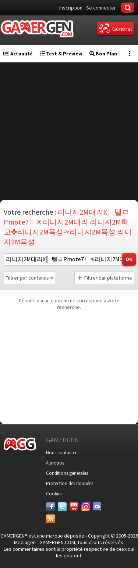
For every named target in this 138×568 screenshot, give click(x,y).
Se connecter (101, 7)
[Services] (50, 518)
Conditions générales (67, 473)
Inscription (70, 7)
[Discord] (97, 506)
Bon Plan (103, 53)
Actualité (18, 53)
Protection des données (69, 483)
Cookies (54, 494)
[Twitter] (62, 506)
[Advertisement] (69, 131)
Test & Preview (61, 53)
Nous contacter (61, 452)
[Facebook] (50, 506)
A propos (55, 463)
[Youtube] (74, 506)
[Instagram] (85, 506)
